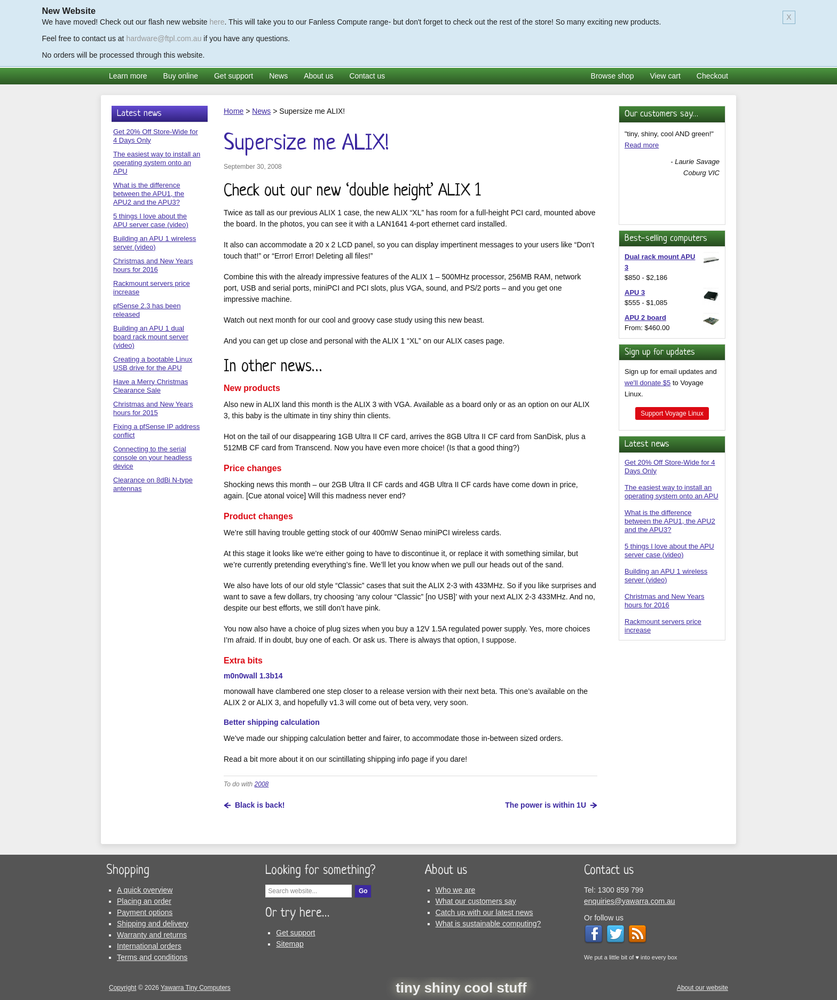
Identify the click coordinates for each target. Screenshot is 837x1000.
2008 (262, 784)
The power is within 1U (545, 805)
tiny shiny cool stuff (461, 988)
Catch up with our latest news (484, 912)
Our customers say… (661, 114)
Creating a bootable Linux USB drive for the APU (152, 363)
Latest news (647, 444)
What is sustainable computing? (488, 923)
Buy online (180, 76)
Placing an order (144, 901)
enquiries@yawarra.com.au (629, 901)
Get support (233, 76)
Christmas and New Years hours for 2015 (153, 408)
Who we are (456, 890)
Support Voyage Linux (672, 413)
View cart (665, 76)
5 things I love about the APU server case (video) (669, 550)
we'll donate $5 (647, 383)
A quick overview (144, 890)
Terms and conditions (152, 957)
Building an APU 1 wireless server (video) (666, 575)
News (278, 76)
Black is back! (260, 805)
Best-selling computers (666, 238)
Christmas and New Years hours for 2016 (665, 600)
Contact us (367, 76)
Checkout (712, 76)
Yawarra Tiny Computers (196, 987)
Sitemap (289, 944)
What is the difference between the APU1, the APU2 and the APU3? (670, 521)
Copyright (122, 987)
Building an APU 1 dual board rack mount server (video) (150, 336)
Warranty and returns (152, 935)
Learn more (128, 76)
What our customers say (476, 901)
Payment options (144, 912)
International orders (149, 946)
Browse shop (612, 76)
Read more (642, 145)
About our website (702, 987)
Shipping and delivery (152, 923)
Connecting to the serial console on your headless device (152, 457)
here (217, 22)
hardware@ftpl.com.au (163, 38)
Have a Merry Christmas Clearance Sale (150, 386)
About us (318, 76)
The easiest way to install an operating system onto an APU (671, 491)
